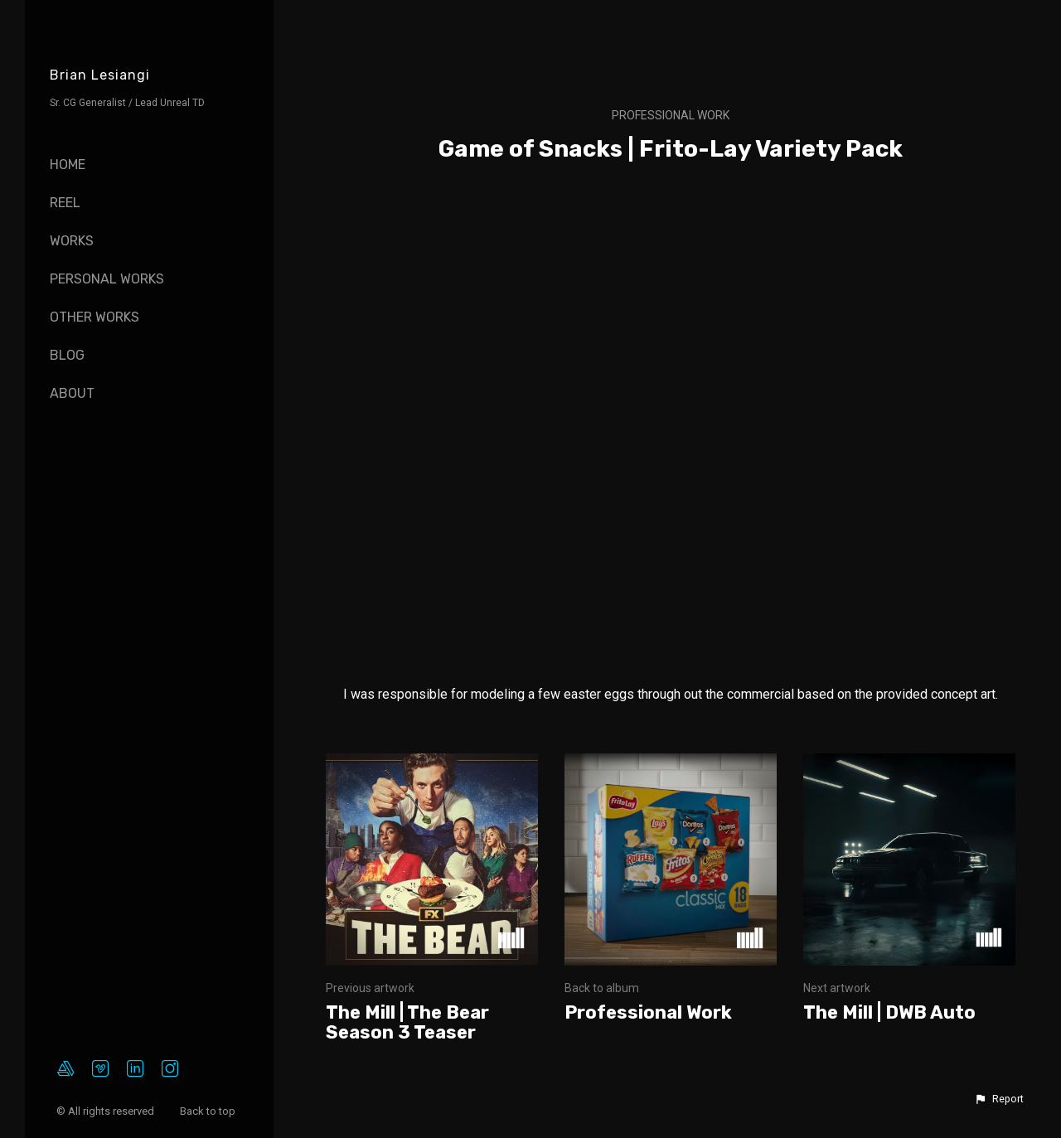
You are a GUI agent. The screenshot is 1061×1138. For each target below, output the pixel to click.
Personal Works (107, 279)
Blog (67, 355)
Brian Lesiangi (100, 75)
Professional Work (670, 115)
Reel (65, 203)
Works (72, 241)
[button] (998, 1099)
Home (67, 164)
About (72, 393)
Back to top (209, 1111)
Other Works (94, 317)
